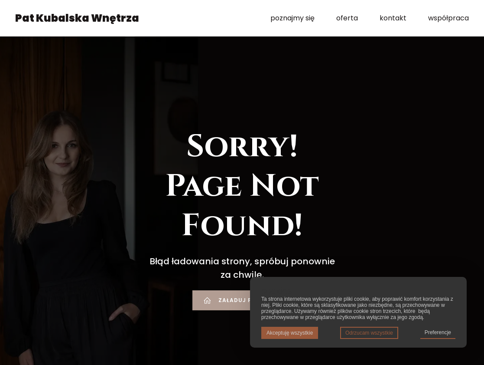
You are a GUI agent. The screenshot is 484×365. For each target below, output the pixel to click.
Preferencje (438, 332)
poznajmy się (292, 19)
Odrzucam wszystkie (369, 333)
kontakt (393, 19)
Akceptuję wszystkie (289, 333)
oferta (347, 19)
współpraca (448, 19)
